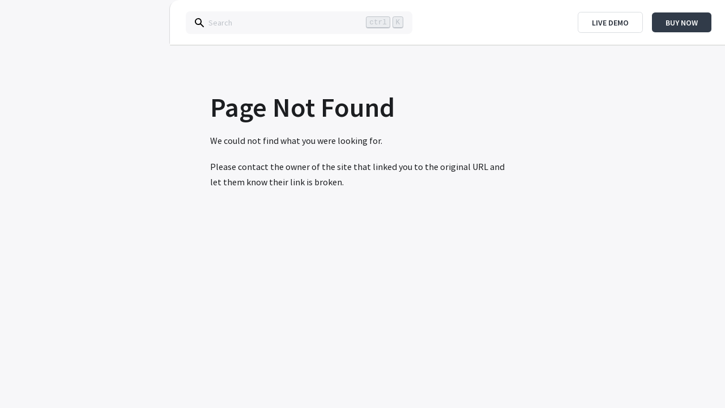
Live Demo (610, 23)
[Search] (299, 22)
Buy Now (682, 23)
